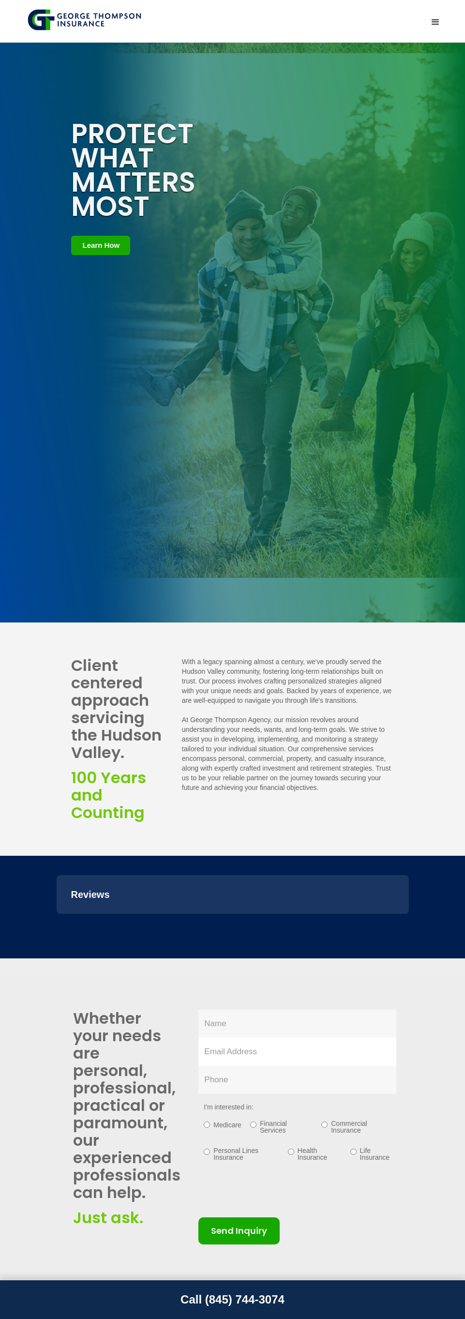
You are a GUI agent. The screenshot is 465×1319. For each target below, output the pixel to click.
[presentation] (271, 1188)
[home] (85, 20)
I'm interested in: (228, 1107)
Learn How (101, 245)
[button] (435, 22)
